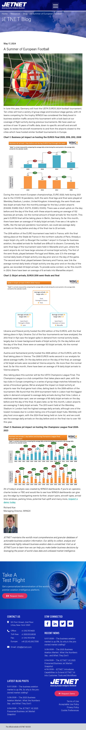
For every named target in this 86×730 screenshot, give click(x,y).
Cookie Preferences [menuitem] (70, 710)
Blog (25, 13)
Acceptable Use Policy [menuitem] (69, 704)
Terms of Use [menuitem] (73, 701)
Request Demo (14, 596)
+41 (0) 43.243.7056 (30, 641)
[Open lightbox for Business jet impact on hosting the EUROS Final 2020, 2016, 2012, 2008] (43, 167)
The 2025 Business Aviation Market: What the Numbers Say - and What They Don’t (60, 652)
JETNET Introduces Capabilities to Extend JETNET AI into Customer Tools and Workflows (60, 672)
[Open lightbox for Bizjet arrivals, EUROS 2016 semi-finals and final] (43, 304)
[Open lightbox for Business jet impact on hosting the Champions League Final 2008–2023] (43, 460)
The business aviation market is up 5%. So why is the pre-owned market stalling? (60, 641)
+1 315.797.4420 (28, 630)
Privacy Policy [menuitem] (73, 707)
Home (5, 13)
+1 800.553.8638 (29, 634)
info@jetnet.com (24, 647)
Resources (15, 13)
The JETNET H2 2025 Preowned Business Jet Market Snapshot (59, 663)
